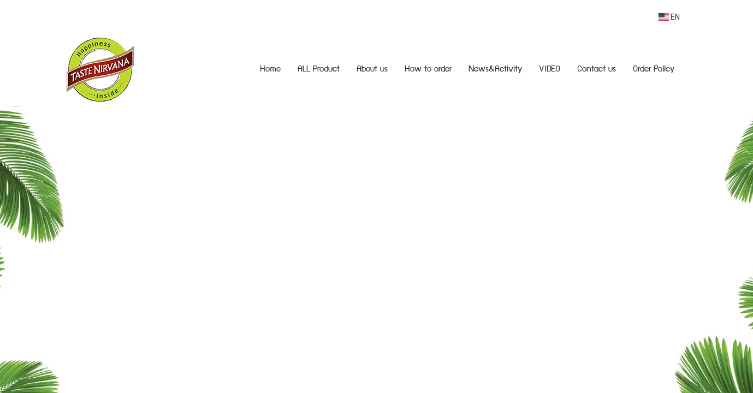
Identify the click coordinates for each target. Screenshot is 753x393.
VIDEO (549, 70)
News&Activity (495, 70)
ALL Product (319, 70)
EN (669, 17)
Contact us (596, 70)
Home (270, 70)
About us (372, 70)
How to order (428, 70)
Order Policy (653, 70)
